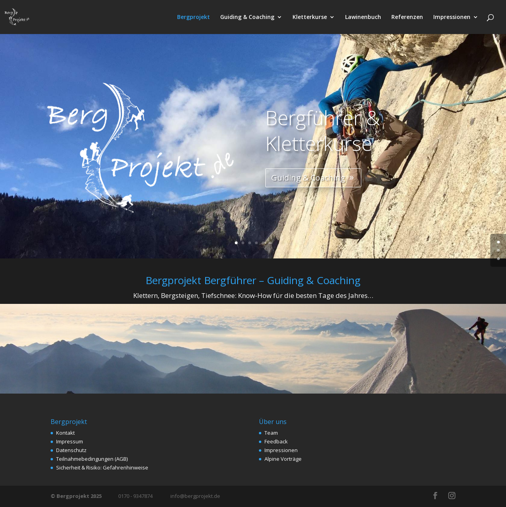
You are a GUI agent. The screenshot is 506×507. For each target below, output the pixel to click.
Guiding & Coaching (247, 17)
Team (271, 432)
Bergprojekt (193, 17)
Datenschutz (71, 450)
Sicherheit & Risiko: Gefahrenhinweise (102, 467)
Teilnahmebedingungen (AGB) (92, 458)
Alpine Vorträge (283, 458)
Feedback (276, 441)
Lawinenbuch (363, 17)
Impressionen (451, 17)
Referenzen (407, 17)
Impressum (69, 441)
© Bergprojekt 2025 (77, 495)
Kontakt (65, 432)
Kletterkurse (310, 17)
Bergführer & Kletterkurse (303, 137)
